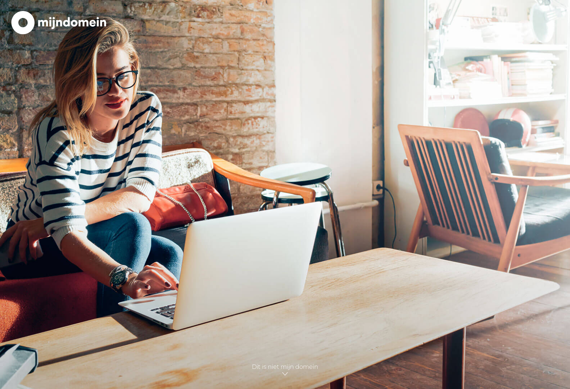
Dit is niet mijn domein (285, 370)
